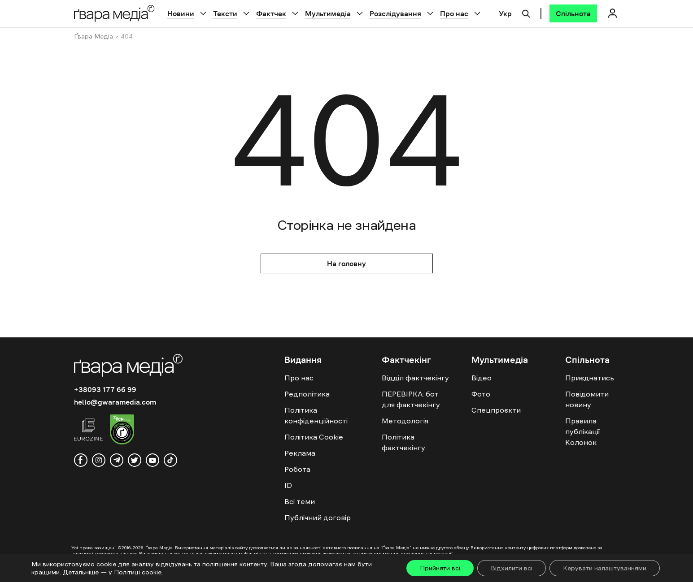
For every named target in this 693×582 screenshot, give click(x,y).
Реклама (299, 453)
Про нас (454, 13)
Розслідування (395, 13)
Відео (481, 377)
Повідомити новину (587, 399)
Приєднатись (589, 377)
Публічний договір (317, 517)
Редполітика (307, 393)
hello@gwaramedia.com (115, 401)
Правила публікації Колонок (582, 431)
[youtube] (152, 460)
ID (288, 485)
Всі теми (299, 501)
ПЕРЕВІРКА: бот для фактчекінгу (411, 399)
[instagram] (98, 460)
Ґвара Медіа (93, 36)
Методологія (405, 420)
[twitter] (134, 460)
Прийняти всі (440, 568)
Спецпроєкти (496, 410)
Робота (297, 469)
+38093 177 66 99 (105, 389)
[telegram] (116, 460)
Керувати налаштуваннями (604, 568)
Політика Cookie (313, 436)
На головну (346, 263)
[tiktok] (170, 460)
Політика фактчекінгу (403, 442)
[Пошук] (526, 12)
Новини (180, 13)
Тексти (225, 13)
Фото (480, 393)
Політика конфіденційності (316, 415)
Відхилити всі (511, 568)
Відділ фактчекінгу (415, 377)
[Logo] (114, 13)
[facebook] (80, 460)
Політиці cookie (137, 572)
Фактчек (271, 13)
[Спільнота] (573, 13)
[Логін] (612, 13)
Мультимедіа (328, 13)
